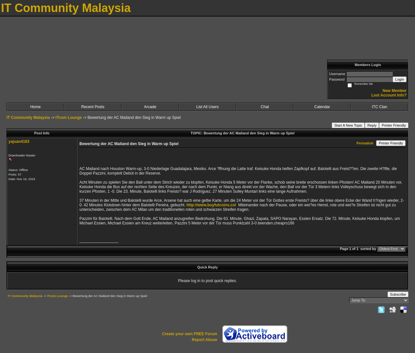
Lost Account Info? (389, 95)
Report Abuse (204, 339)
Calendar (322, 107)
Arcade (150, 107)
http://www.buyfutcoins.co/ (211, 205)
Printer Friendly (394, 125)
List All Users (207, 107)
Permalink (365, 143)
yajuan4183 (19, 141)
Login (399, 79)
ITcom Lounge (68, 117)
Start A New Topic (348, 125)
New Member (395, 90)
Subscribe (398, 294)
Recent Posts (92, 107)
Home (35, 107)
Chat (265, 107)
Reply (371, 125)
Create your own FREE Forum (189, 334)
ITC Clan (379, 107)
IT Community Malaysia (28, 117)
